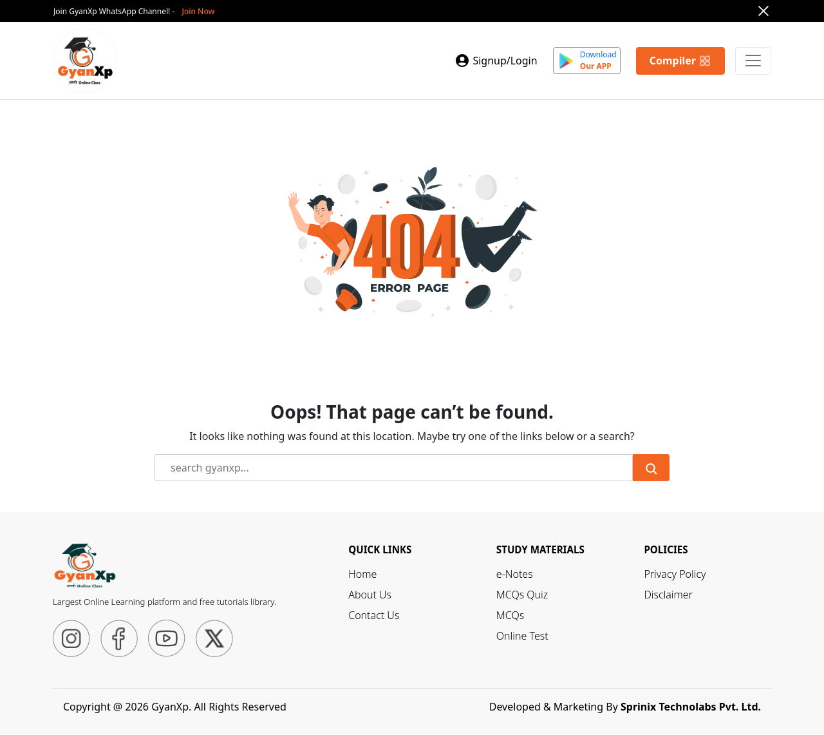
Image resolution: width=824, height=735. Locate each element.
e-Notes (514, 574)
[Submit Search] (651, 467)
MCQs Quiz (522, 594)
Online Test (522, 636)
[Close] (763, 11)
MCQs (510, 615)
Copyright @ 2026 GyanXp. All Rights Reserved (174, 707)
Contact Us (373, 615)
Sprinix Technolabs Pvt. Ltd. (691, 707)
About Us (369, 594)
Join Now (198, 11)
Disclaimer (668, 594)
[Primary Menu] (753, 61)
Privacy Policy (675, 574)
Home (362, 574)
